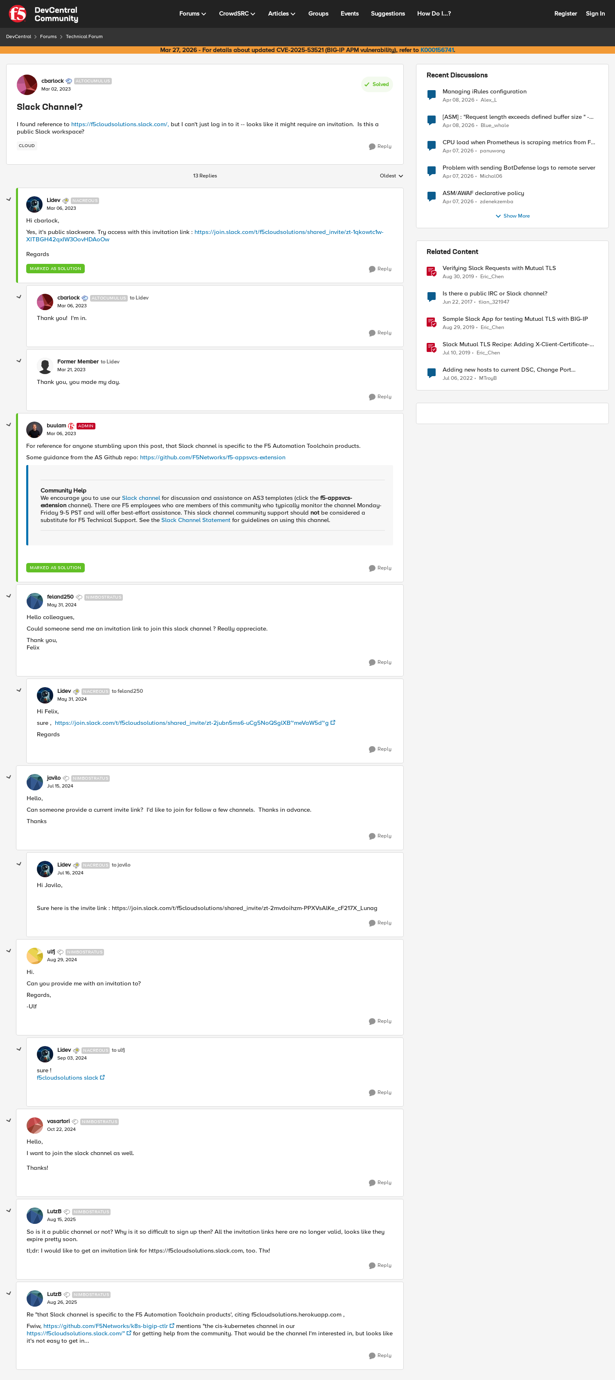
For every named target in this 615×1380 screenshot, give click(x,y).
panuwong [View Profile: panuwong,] (492, 151)
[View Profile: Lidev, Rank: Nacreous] (34, 204)
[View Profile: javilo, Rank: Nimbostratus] (35, 782)
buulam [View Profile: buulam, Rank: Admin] (56, 425)
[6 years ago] (458, 277)
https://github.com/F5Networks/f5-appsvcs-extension (212, 457)
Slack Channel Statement (196, 520)
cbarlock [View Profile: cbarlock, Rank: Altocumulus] (52, 81)
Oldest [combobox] (392, 176)
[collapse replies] (9, 199)
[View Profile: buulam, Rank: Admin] (34, 430)
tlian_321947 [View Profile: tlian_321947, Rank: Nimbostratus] (494, 302)
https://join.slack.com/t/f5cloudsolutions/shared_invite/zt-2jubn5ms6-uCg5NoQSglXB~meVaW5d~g (191, 722)
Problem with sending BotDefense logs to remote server (519, 167)
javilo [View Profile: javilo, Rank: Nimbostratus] (54, 778)
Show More (512, 216)
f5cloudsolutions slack (67, 1077)
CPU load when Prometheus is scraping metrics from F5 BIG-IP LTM (519, 142)
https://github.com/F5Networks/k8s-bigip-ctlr (105, 1326)
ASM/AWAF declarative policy (483, 193)
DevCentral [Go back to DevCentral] (18, 37)
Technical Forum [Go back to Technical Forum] (84, 37)
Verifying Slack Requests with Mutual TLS (499, 268)
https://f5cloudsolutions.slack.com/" (76, 1333)
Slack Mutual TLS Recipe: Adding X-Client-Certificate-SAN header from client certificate (516, 344)
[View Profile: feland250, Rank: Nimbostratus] (35, 601)
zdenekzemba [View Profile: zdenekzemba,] (496, 202)
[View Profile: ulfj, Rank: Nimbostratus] (35, 956)
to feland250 (127, 691)
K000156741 (437, 50)
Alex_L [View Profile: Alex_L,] (489, 100)
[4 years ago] (458, 378)
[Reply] (380, 146)
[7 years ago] (456, 353)
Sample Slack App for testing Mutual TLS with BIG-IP (515, 318)
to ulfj (118, 1050)
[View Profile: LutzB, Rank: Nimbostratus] (35, 1216)
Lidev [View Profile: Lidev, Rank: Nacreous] (53, 200)
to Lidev (139, 298)
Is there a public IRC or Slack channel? (495, 293)
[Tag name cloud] (27, 145)
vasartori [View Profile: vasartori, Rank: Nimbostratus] (58, 1121)
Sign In (595, 13)
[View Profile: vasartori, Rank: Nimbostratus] (35, 1125)
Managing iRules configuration (485, 91)
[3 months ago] (459, 100)
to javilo (121, 865)
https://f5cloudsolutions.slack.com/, (120, 124)
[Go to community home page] (43, 14)
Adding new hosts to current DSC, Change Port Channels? (507, 369)
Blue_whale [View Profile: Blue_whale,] (495, 126)
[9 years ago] (458, 302)
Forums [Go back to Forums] (48, 37)
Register (565, 13)
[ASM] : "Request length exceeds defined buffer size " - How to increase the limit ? (516, 116)
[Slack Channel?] (61, 208)
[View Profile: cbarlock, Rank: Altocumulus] (27, 85)
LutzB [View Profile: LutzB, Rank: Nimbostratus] (54, 1211)
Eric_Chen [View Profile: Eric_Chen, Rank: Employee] (492, 277)
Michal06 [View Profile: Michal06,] (491, 176)
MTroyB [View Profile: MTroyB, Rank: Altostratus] (488, 378)
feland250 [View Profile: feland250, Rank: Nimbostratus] (60, 597)
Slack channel (141, 498)
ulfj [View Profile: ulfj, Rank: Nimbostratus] (51, 952)
